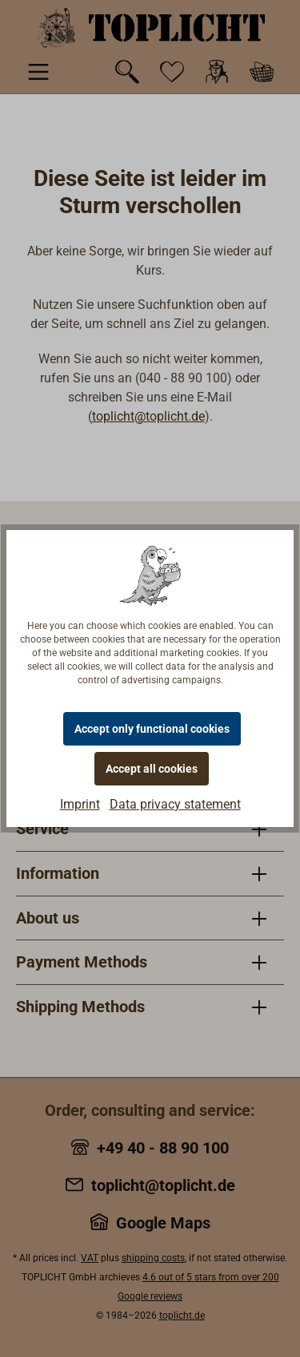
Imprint (80, 804)
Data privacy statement (175, 804)
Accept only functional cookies (152, 728)
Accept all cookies (152, 768)
